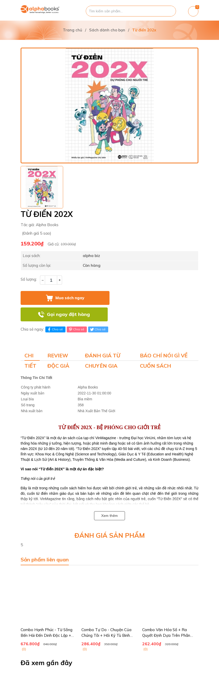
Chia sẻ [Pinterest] (76, 329)
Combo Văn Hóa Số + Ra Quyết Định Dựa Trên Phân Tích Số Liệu (166, 635)
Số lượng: (29, 279)
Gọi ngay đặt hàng (68, 314)
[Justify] (169, 11)
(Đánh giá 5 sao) (36, 233)
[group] (109, 105)
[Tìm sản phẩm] (131, 11)
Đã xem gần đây (46, 663)
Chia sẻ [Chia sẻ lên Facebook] (55, 329)
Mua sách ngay (69, 297)
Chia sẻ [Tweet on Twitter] (97, 329)
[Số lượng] (51, 280)
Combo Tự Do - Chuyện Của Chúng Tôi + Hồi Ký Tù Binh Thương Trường (106, 635)
